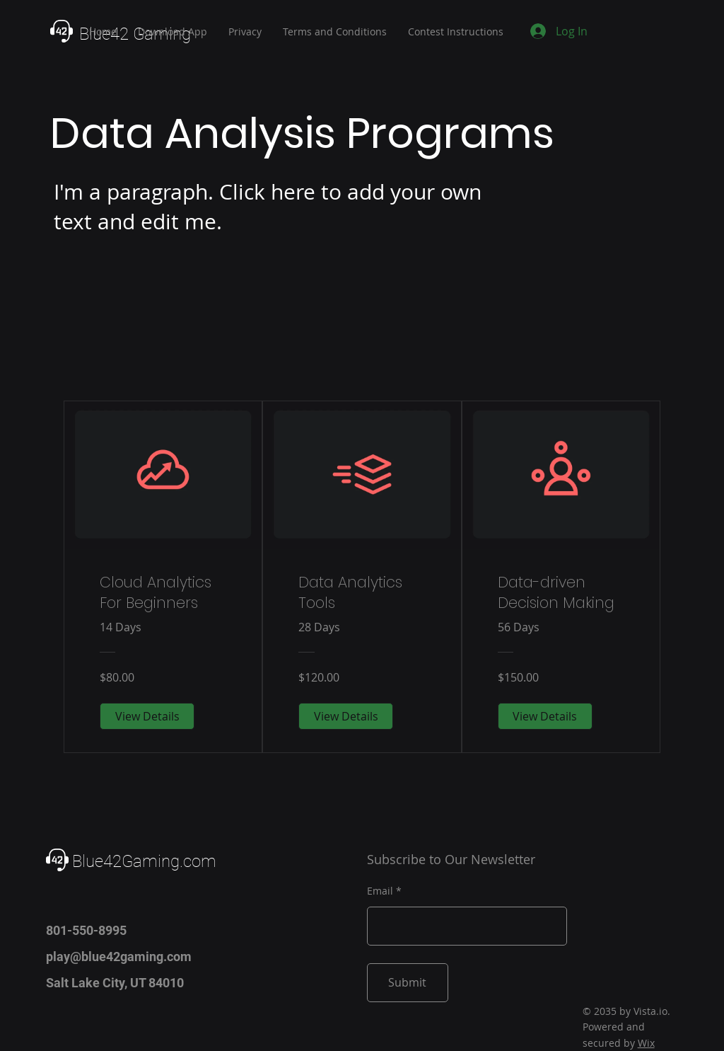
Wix (646, 1043)
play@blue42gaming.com (119, 956)
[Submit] (407, 982)
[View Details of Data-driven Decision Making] (545, 716)
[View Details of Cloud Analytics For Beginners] (147, 716)
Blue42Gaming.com (144, 861)
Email (380, 891)
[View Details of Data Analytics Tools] (345, 716)
